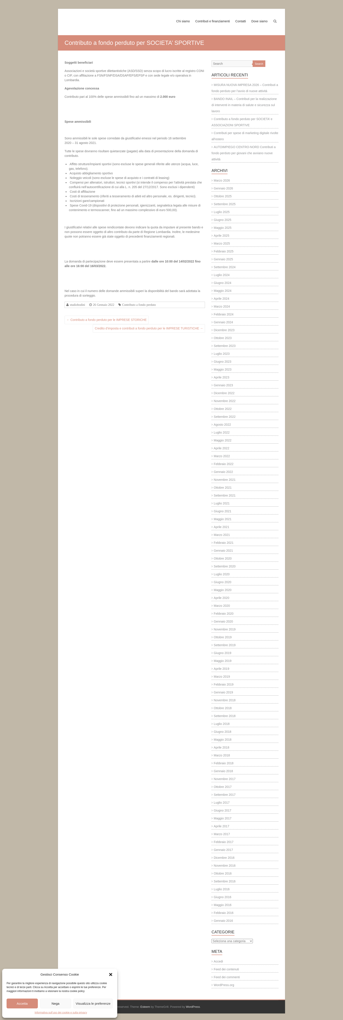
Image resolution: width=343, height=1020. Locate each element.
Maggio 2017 (222, 818)
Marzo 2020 (222, 605)
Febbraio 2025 (223, 251)
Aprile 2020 (221, 598)
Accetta (22, 1003)
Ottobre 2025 (223, 196)
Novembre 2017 (225, 779)
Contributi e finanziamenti (212, 21)
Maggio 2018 (222, 739)
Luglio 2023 (221, 353)
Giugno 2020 (222, 582)
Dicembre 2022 (224, 393)
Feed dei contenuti (226, 969)
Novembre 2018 (225, 700)
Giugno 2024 (222, 283)
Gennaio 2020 (223, 621)
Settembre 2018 (225, 716)
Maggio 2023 (222, 369)
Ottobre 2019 (223, 637)
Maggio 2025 (222, 227)
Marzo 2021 (222, 535)
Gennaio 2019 (223, 692)
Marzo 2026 (222, 180)
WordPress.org (224, 985)
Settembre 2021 (225, 495)
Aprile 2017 (221, 826)
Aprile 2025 (221, 235)
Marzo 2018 (222, 755)
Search (259, 63)
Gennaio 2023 (223, 385)
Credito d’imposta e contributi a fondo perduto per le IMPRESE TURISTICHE (149, 328)
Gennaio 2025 (223, 259)
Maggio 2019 (222, 661)
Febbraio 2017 (223, 842)
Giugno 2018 (222, 731)
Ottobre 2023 (223, 338)
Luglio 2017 (221, 802)
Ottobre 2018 (223, 708)
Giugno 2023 (222, 361)
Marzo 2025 (222, 243)
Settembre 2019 (225, 645)
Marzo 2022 (222, 456)
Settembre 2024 (225, 267)
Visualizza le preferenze (93, 1003)
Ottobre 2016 (223, 873)
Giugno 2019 (222, 653)
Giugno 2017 (222, 810)
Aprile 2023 (221, 377)
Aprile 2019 (221, 668)
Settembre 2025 (225, 204)
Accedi (218, 961)
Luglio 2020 (221, 574)
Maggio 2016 (222, 905)
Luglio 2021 (221, 503)
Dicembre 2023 (224, 330)
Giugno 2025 (222, 220)
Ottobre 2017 (223, 787)
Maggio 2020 (222, 590)
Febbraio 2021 (223, 542)
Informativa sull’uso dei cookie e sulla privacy (61, 1012)
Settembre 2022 (225, 416)
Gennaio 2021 (223, 550)
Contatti (240, 21)
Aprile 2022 (221, 448)
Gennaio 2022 (223, 472)
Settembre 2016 (225, 881)
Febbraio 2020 (223, 613)
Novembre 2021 (225, 479)
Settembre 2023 (225, 346)
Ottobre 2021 (223, 487)
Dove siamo (259, 21)
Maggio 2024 (222, 290)
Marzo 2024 (222, 306)
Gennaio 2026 (223, 188)
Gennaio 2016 (223, 920)
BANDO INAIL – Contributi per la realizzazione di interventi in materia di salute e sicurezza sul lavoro (244, 105)
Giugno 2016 (222, 897)
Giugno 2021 (222, 511)
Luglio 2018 (221, 724)
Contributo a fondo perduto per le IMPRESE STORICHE (106, 320)
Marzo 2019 (222, 676)
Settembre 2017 (225, 794)
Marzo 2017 (222, 834)
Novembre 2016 (225, 865)
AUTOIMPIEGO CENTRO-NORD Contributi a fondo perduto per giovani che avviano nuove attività (244, 153)
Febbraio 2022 (223, 464)
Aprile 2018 (221, 747)
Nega (56, 1003)
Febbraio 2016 (223, 913)
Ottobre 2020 (223, 558)
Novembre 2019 (225, 629)
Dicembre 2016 (224, 857)
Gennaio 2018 (223, 771)
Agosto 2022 (222, 424)
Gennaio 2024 (223, 322)
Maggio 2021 (222, 519)
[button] (110, 974)
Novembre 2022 (225, 401)
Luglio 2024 (221, 275)
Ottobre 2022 (223, 409)
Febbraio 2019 (223, 684)
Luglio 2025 (221, 212)
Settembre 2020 (225, 566)
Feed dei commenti (227, 977)
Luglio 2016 (221, 889)
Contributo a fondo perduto (139, 304)
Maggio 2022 (222, 440)
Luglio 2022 (221, 432)
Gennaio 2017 (223, 850)
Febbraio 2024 (223, 314)
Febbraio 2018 (223, 763)
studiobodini (77, 304)
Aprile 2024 (221, 298)
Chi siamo (183, 21)
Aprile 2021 (221, 527)
